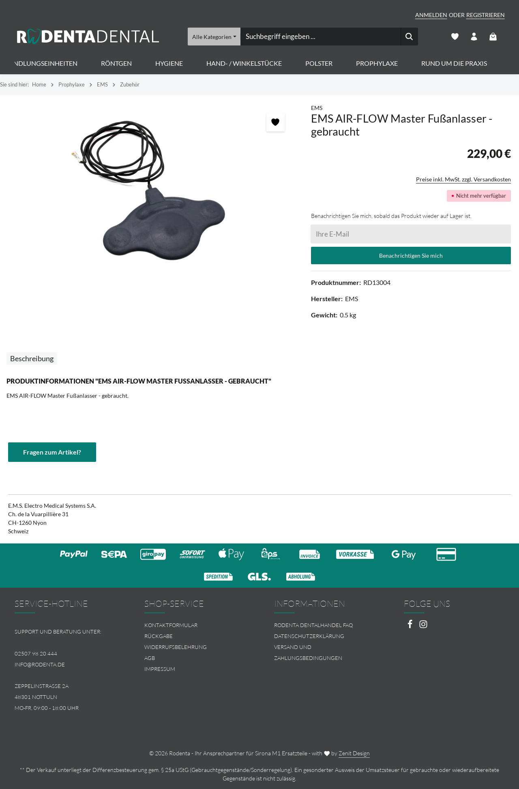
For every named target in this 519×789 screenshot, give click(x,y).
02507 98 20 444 (36, 653)
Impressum (159, 669)
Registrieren (485, 14)
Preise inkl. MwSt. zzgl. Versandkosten (463, 179)
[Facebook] (410, 626)
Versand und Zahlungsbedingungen (308, 652)
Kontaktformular (170, 625)
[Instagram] (423, 626)
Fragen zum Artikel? (52, 452)
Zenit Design (354, 753)
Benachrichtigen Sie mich (411, 255)
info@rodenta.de (40, 664)
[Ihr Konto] (474, 36)
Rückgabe (158, 636)
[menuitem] (194, 625)
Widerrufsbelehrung (175, 647)
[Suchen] (409, 36)
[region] (151, 190)
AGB (149, 658)
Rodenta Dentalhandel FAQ (313, 625)
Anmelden (431, 14)
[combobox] (320, 36)
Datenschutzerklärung (309, 636)
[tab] (31, 358)
